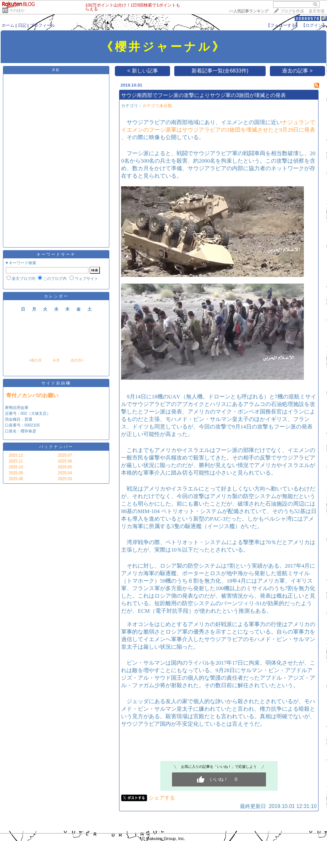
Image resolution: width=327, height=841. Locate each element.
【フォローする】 (283, 25)
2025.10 (16, 467)
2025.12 (16, 455)
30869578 (307, 18)
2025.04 (65, 473)
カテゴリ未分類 (157, 105)
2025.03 (65, 479)
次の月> (76, 360)
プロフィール (42, 25)
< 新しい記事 (142, 70)
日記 (22, 25)
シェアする (162, 798)
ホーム (8, 25)
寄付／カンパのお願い (32, 395)
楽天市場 (316, 11)
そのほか (17, 10)
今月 (56, 360)
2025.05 (65, 467)
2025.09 (16, 473)
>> (249, 11)
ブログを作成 (292, 11)
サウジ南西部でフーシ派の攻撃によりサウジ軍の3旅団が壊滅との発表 (203, 95)
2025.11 (16, 461)
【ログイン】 (314, 25)
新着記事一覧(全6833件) (220, 70)
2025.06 (65, 461)
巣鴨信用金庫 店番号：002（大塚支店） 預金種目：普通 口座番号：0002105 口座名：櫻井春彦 (28, 419)
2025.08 (16, 479)
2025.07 (65, 455)
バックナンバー (56, 447)
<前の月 (35, 360)
